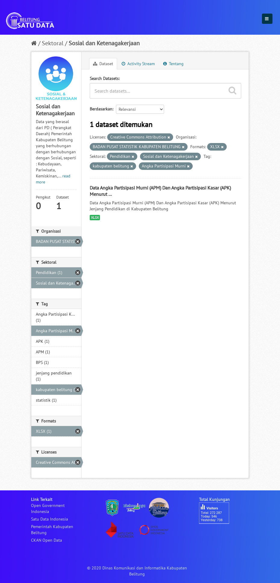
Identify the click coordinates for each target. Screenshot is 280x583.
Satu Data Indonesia (49, 519)
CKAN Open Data (46, 540)
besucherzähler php (217, 534)
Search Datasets (104, 78)
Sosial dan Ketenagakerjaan (104, 43)
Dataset (103, 63)
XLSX (95, 217)
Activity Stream (138, 63)
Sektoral (53, 43)
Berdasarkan (101, 109)
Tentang (173, 63)
